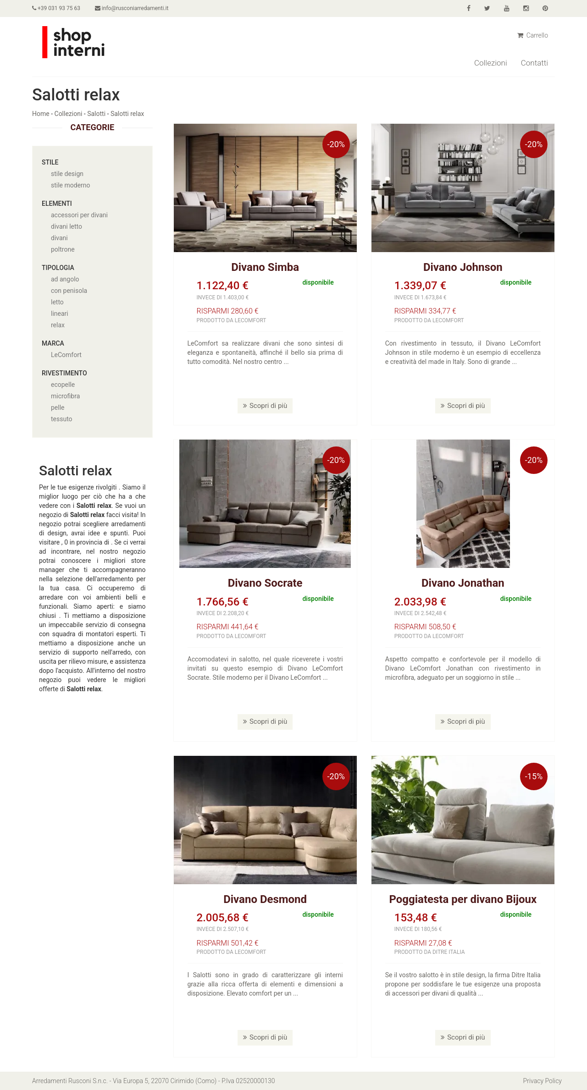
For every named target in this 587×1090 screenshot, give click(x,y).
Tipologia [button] (58, 267)
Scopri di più (265, 406)
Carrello (532, 35)
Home (41, 113)
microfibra (65, 396)
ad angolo (65, 279)
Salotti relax (127, 113)
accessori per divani (79, 215)
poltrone (63, 249)
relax (58, 325)
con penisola (69, 290)
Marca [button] (53, 343)
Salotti (96, 113)
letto (57, 302)
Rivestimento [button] (64, 373)
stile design (67, 173)
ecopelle (63, 384)
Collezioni (490, 62)
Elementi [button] (57, 203)
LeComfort (66, 354)
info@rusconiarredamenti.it (131, 8)
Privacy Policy (542, 1080)
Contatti (534, 62)
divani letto (66, 226)
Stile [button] (50, 162)
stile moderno (70, 185)
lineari (59, 313)
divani (59, 238)
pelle (58, 407)
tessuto (61, 419)
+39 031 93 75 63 (56, 8)
